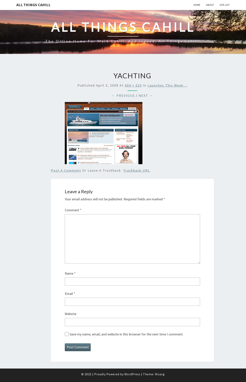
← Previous (123, 95)
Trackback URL (136, 170)
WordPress (132, 374)
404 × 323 (133, 85)
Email (70, 293)
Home (197, 5)
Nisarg (160, 374)
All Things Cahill (33, 4)
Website (70, 314)
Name (70, 273)
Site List (225, 5)
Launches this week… (167, 85)
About (210, 5)
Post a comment (66, 170)
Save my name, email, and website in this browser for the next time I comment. (126, 334)
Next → (146, 95)
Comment (73, 210)
